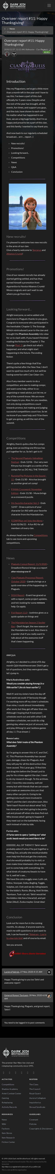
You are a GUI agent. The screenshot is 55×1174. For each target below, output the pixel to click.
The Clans (33, 1084)
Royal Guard (35, 1093)
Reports (47, 52)
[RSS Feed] (33, 1072)
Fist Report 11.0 (19, 612)
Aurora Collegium (37, 1098)
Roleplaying (7, 1102)
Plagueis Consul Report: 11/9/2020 (29, 564)
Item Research (8, 1137)
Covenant (33, 1119)
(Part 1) (19, 345)
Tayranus (36, 250)
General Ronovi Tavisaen (16, 995)
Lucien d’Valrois (11, 971)
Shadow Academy (10, 1089)
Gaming (5, 1098)
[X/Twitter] (27, 1072)
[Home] (5, 28)
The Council (34, 1089)
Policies (33, 1124)
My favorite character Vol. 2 (25, 503)
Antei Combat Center (11, 1093)
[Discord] (3, 1072)
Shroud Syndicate (37, 1107)
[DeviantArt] (9, 1072)
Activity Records (9, 1107)
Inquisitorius (35, 1102)
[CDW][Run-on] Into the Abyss (27, 520)
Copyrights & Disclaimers (41, 1128)
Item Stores (7, 1133)
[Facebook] (15, 1072)
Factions (6, 1128)
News (4, 1119)
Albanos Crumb (14, 253)
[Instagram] (21, 1072)
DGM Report (17, 595)
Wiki (4, 1124)
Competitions (41, 535)
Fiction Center (8, 1142)
